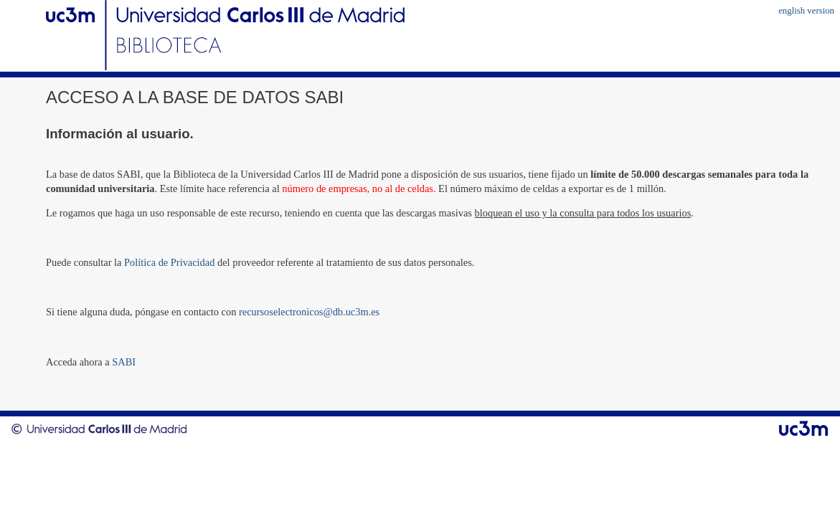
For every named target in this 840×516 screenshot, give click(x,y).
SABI (124, 362)
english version (806, 11)
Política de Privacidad (169, 262)
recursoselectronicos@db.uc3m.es (309, 311)
